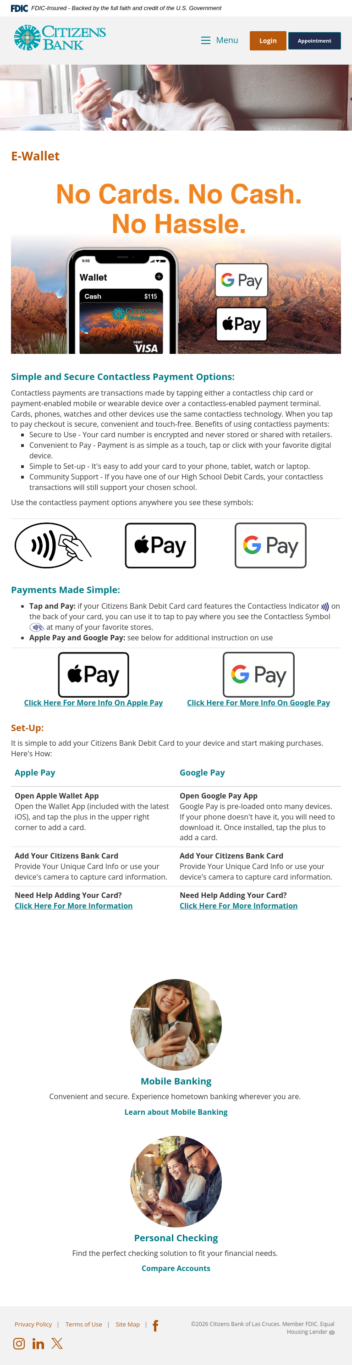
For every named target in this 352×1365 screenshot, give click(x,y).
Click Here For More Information (74, 906)
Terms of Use (84, 1324)
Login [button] (268, 40)
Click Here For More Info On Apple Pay (93, 703)
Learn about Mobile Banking (175, 1112)
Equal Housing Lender (311, 1328)
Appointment (314, 40)
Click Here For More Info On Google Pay (258, 703)
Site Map (128, 1324)
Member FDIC (300, 1324)
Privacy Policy (33, 1324)
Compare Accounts (176, 1268)
